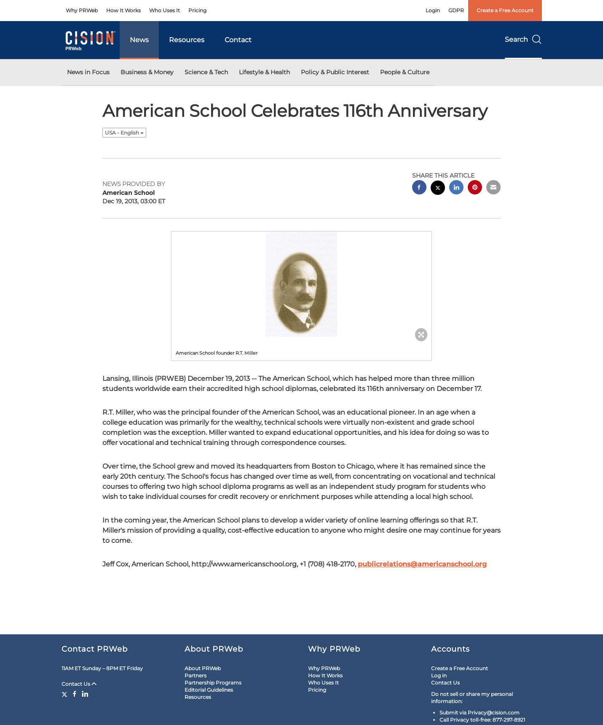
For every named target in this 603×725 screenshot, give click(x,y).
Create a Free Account (505, 10)
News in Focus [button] (88, 72)
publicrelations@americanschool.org (422, 564)
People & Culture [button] (404, 72)
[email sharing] (493, 188)
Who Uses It (164, 10)
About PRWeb (203, 668)
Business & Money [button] (147, 72)
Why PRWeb (82, 10)
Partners (195, 675)
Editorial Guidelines (209, 690)
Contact (238, 40)
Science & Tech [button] (206, 72)
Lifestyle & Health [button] (264, 72)
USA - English (124, 132)
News (139, 40)
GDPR (456, 10)
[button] (302, 284)
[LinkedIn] (85, 694)
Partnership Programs (213, 682)
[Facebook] (74, 694)
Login (433, 10)
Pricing (197, 10)
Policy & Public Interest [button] (335, 72)
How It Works (123, 10)
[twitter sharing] (438, 189)
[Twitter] (66, 694)
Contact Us (79, 684)
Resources (186, 40)
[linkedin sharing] (456, 188)
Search (523, 39)
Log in (439, 675)
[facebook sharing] (419, 188)
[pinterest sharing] (475, 188)
